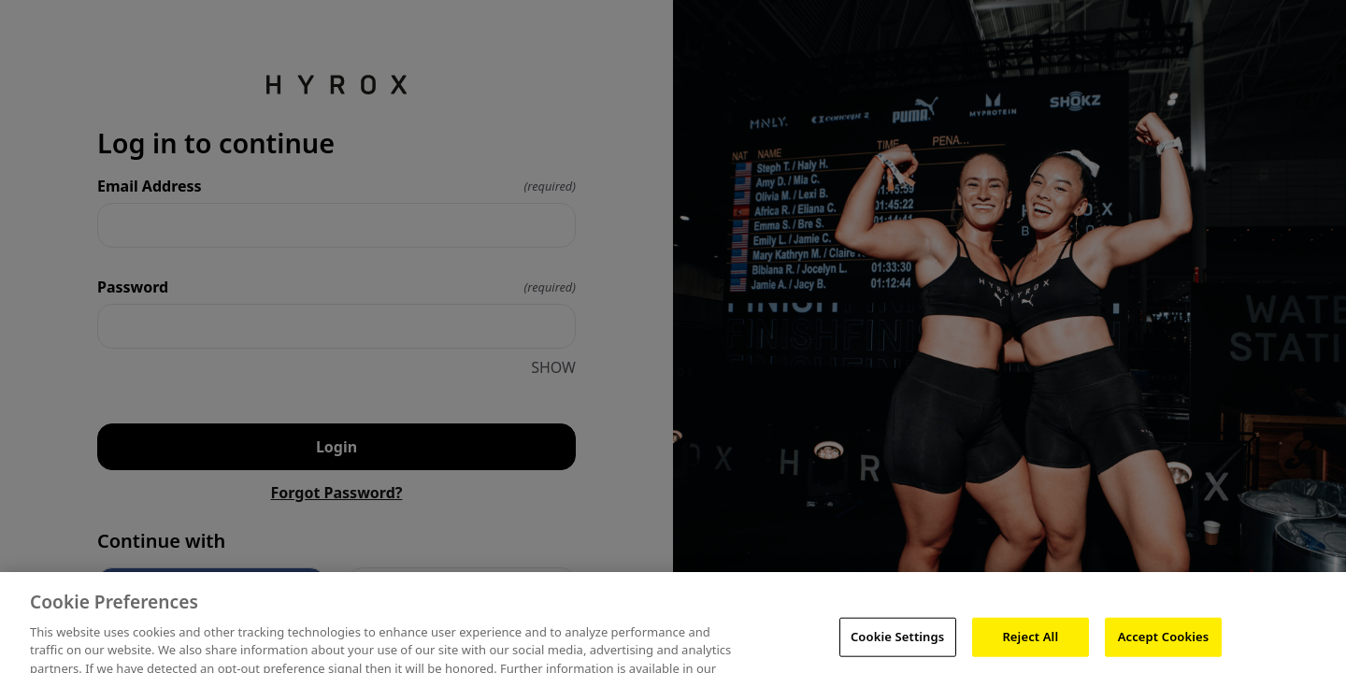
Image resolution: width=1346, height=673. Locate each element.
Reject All (1030, 645)
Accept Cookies (1164, 645)
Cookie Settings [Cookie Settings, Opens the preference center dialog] (897, 645)
